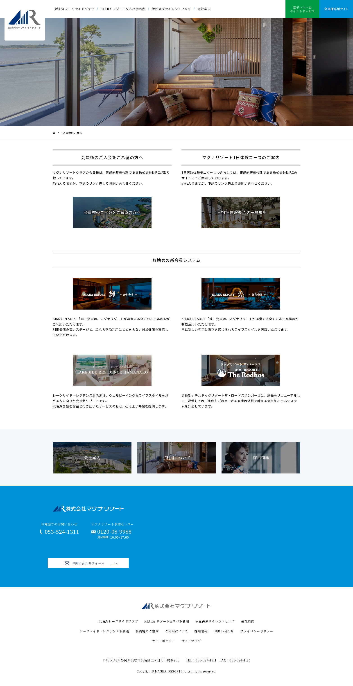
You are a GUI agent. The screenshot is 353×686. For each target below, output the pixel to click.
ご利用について (176, 631)
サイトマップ (191, 640)
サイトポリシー (163, 640)
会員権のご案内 (147, 631)
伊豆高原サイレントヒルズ (171, 9)
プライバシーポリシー (256, 631)
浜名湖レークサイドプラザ (74, 9)
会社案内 (204, 9)
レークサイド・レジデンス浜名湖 (104, 631)
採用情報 (201, 631)
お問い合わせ (224, 631)
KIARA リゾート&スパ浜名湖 (123, 9)
